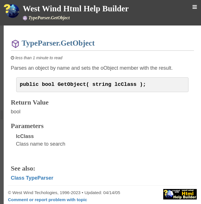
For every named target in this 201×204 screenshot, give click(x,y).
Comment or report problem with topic (47, 199)
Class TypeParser (32, 178)
